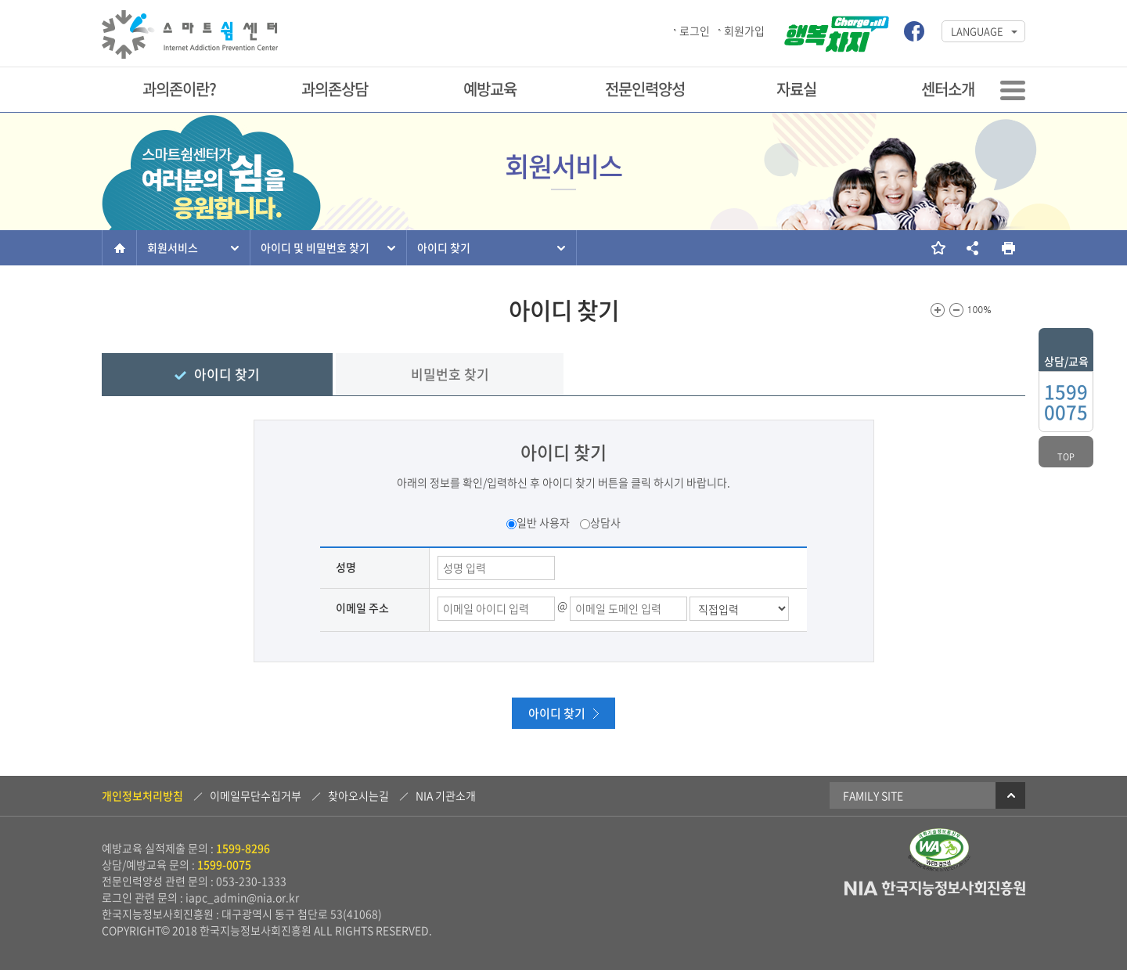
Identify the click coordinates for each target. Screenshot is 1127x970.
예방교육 (490, 89)
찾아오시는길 (358, 795)
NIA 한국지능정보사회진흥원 (934, 889)
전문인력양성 (645, 89)
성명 (346, 567)
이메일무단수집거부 (255, 795)
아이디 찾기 (443, 247)
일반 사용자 (543, 522)
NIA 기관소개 (446, 795)
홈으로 (119, 247)
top (1066, 456)
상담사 (605, 522)
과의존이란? (179, 89)
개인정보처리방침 (142, 795)
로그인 (694, 30)
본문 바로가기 (0, 1)
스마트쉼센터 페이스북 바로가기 (914, 31)
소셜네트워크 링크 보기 (972, 247)
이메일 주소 (362, 607)
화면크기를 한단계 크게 (938, 310)
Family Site (934, 795)
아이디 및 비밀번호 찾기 (315, 247)
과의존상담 (334, 89)
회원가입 (744, 30)
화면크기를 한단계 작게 (956, 310)
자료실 (796, 89)
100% (980, 310)
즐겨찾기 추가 (937, 247)
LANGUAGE (977, 30)
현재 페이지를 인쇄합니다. (1007, 247)
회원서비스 (172, 247)
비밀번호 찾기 (450, 374)
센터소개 (947, 89)
